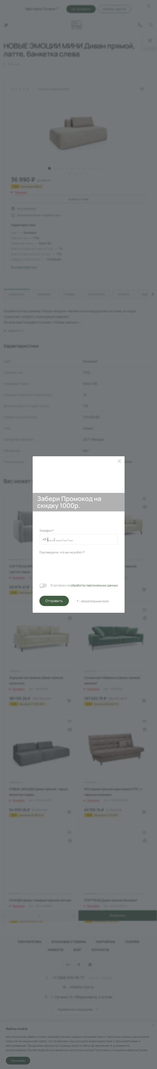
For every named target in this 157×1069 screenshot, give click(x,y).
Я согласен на (84, 585)
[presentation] (73, 567)
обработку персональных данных (94, 585)
